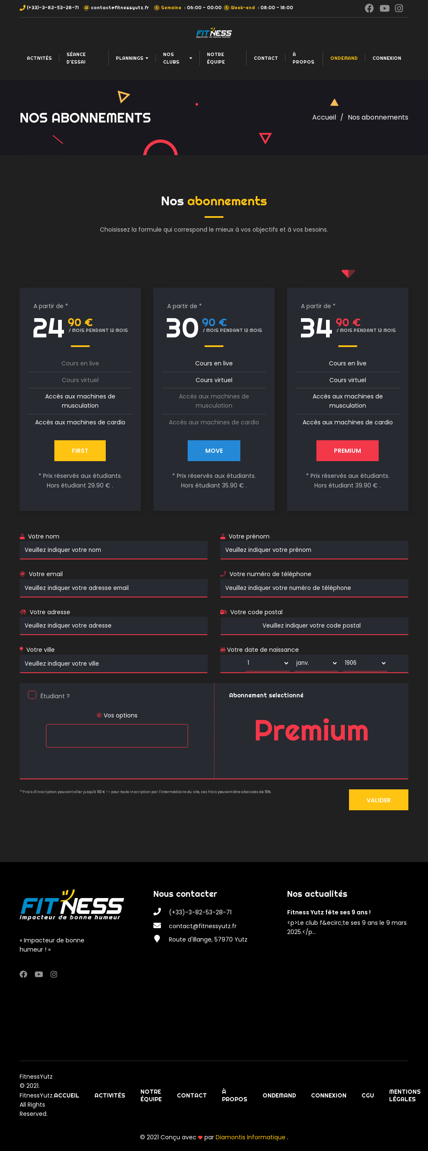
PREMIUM (347, 451)
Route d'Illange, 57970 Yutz (208, 939)
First (80, 451)
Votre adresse (50, 612)
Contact (266, 58)
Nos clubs (177, 58)
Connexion (386, 58)
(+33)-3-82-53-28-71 (53, 7)
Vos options (117, 715)
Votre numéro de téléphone (270, 574)
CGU (368, 1095)
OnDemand (344, 58)
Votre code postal (256, 612)
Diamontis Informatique (251, 1137)
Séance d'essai (76, 58)
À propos (303, 58)
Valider (379, 800)
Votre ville (40, 650)
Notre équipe (216, 58)
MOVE (214, 451)
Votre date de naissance (259, 650)
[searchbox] (50, 730)
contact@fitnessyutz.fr (120, 7)
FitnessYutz (36, 1076)
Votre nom (43, 536)
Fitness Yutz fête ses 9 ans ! (329, 912)
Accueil (324, 117)
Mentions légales (405, 1095)
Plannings (132, 58)
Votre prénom (249, 536)
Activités (39, 58)
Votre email (46, 574)
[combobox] (117, 736)
